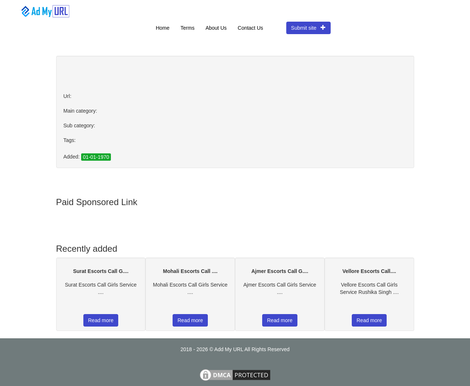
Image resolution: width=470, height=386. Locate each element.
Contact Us (250, 28)
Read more (100, 320)
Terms (188, 28)
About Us (216, 28)
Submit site (308, 28)
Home (162, 28)
